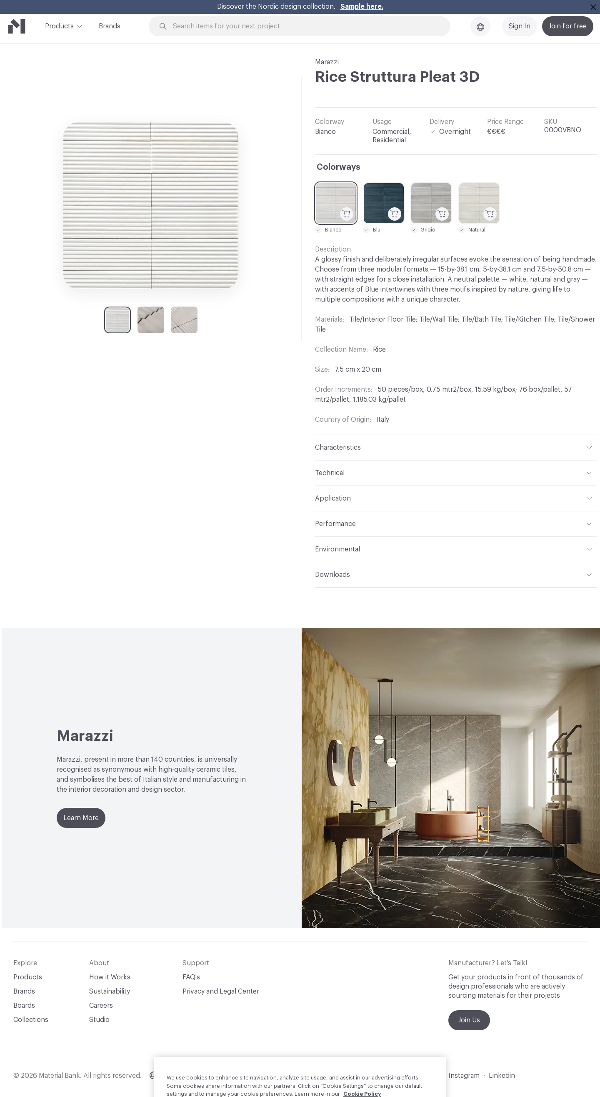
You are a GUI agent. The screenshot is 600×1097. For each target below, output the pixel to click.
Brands (109, 26)
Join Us (469, 1020)
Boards (24, 1005)
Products (59, 25)
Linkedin (502, 1075)
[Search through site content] (304, 26)
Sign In (519, 26)
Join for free (568, 26)
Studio (99, 1019)
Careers (101, 1005)
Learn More (81, 818)
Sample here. (361, 6)
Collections (30, 1019)
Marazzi (327, 62)
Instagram (464, 1075)
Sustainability (109, 991)
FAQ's (191, 977)
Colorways (338, 167)
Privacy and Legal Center (220, 991)
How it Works (109, 977)
